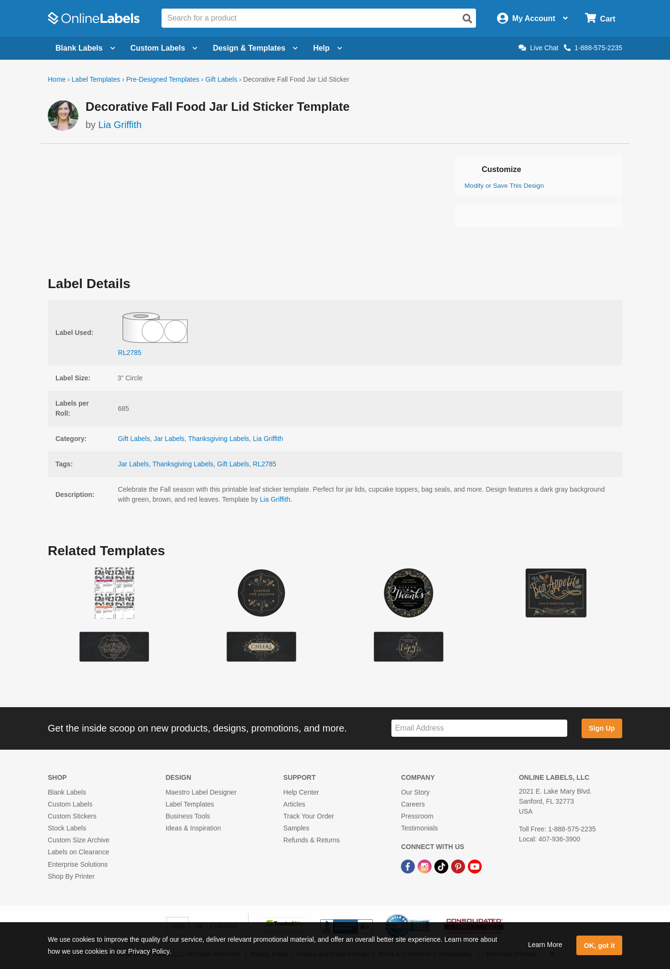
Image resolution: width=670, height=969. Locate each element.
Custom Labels (70, 804)
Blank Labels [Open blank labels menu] (85, 48)
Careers (413, 804)
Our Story (415, 792)
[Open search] (467, 18)
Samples (296, 828)
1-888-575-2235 (593, 48)
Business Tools (187, 816)
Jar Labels (169, 438)
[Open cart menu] (600, 18)
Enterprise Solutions (78, 864)
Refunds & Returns (311, 840)
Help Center (301, 792)
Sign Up (602, 728)
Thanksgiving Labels (218, 438)
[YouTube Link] (475, 866)
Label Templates (96, 79)
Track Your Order (308, 816)
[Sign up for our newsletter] (479, 728)
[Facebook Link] (409, 866)
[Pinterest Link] (459, 866)
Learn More (545, 944)
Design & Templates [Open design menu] (255, 48)
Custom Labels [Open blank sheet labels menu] (164, 48)
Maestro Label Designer (201, 792)
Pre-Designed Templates (162, 79)
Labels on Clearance (78, 852)
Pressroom (417, 816)
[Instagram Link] (425, 866)
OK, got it (599, 945)
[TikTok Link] (442, 866)
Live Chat (538, 47)
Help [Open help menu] (327, 48)
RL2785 (264, 464)
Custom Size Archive (78, 840)
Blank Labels (67, 792)
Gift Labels (221, 79)
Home (56, 79)
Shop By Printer (71, 876)
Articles (294, 804)
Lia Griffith (120, 124)
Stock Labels (67, 828)
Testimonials (419, 828)
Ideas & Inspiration (193, 828)
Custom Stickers (72, 816)
